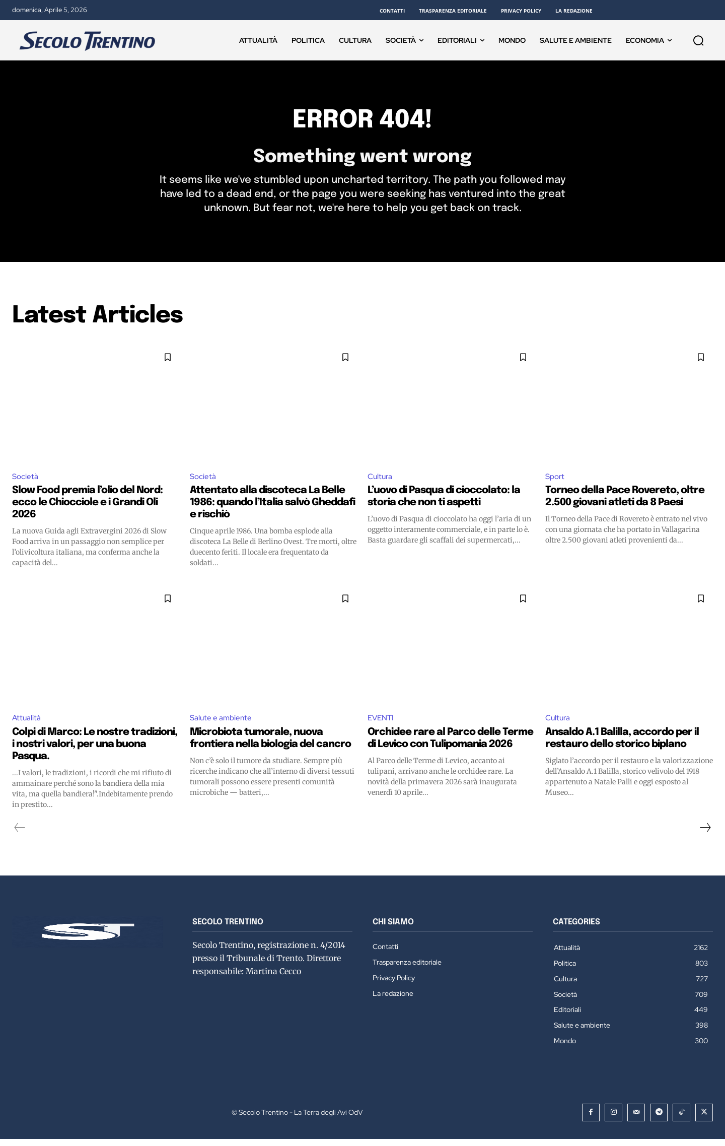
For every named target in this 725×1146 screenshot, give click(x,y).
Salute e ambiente (222, 724)
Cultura (381, 482)
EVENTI (382, 724)
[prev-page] (20, 834)
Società (25, 482)
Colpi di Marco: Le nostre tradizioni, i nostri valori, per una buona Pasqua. (94, 750)
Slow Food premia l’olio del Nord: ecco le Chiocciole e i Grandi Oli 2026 (87, 509)
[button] (698, 40)
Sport (555, 482)
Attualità (27, 724)
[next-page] (705, 834)
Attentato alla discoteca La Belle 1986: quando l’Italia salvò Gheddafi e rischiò (272, 509)
